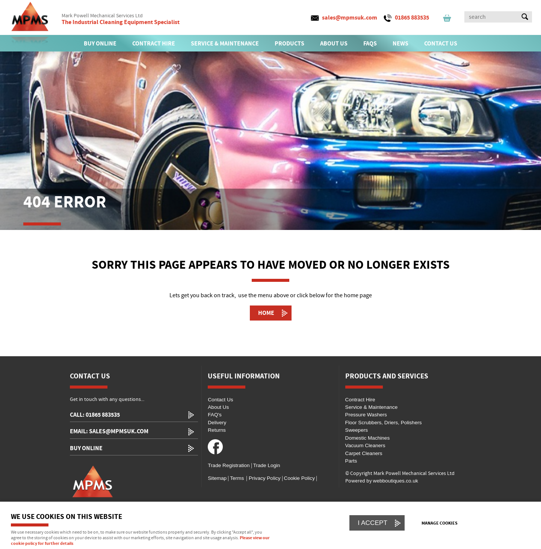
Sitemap (217, 478)
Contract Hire (360, 399)
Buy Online (86, 448)
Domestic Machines (367, 438)
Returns (217, 430)
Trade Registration (228, 465)
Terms (237, 478)
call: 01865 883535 (95, 415)
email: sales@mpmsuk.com (109, 431)
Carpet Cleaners (363, 453)
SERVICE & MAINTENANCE (225, 43)
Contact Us (220, 399)
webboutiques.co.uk (395, 481)
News (400, 43)
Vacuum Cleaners (365, 445)
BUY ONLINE (100, 43)
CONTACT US (440, 43)
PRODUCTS (289, 43)
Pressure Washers (366, 414)
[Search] (491, 16)
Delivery (217, 422)
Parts (351, 461)
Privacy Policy (263, 478)
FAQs (370, 43)
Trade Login (266, 465)
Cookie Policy (299, 478)
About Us (218, 407)
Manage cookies (440, 523)
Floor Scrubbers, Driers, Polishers (383, 422)
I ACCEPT (372, 522)
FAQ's (215, 414)
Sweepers (356, 430)
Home (266, 313)
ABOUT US (334, 43)
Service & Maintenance (371, 407)
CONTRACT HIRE (153, 43)
